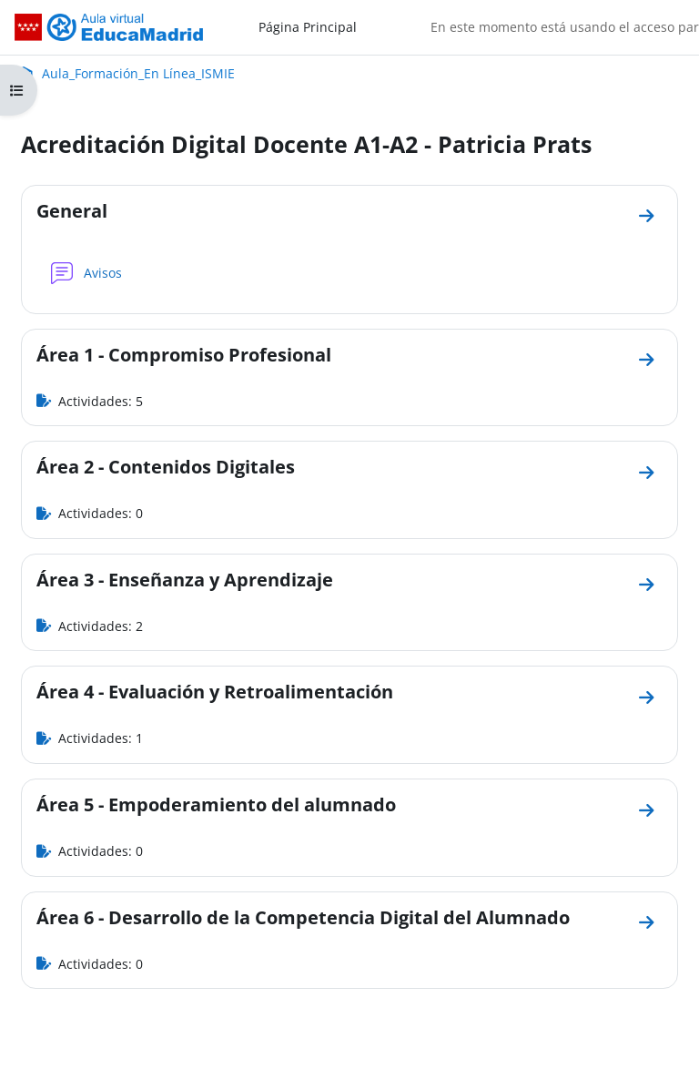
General (71, 211)
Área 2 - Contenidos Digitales (165, 466)
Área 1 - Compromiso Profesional (183, 354)
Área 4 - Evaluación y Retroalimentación (214, 691)
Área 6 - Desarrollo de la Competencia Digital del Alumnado (303, 917)
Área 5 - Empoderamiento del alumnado (216, 804)
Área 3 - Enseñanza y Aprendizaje (184, 579)
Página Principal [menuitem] (307, 27)
